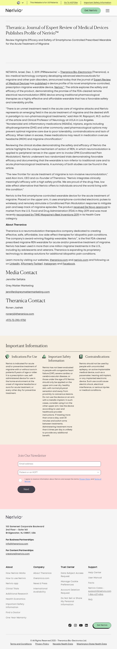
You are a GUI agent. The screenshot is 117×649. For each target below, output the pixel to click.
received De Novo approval (90, 207)
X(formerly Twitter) (32, 264)
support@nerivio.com (99, 590)
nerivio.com (81, 260)
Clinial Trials (12, 587)
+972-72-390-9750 (16, 320)
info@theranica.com (17, 543)
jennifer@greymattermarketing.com (28, 292)
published (41, 83)
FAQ (90, 598)
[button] (20, 2)
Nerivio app (12, 582)
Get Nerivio (90, 11)
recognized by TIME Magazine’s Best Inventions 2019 (47, 215)
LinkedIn (15, 264)
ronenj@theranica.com (20, 314)
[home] (14, 11)
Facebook (69, 264)
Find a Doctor (13, 611)
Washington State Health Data (92, 643)
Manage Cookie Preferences (69, 581)
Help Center (94, 571)
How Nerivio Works (15, 572)
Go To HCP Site (71, 2)
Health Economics (15, 598)
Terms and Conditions (21, 643)
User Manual (95, 576)
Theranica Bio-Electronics (76, 72)
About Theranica (42, 572)
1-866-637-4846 (95, 593)
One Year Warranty (16, 616)
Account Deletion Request (70, 590)
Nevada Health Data (63, 643)
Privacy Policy (42, 643)
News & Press (40, 582)
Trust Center (67, 566)
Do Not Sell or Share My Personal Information (71, 600)
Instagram (50, 264)
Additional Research (17, 593)
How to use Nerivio (16, 577)
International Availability (40, 589)
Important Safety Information (97, 2)
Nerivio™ (59, 87)
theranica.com (59, 260)
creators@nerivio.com (18, 553)
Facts (91, 582)
